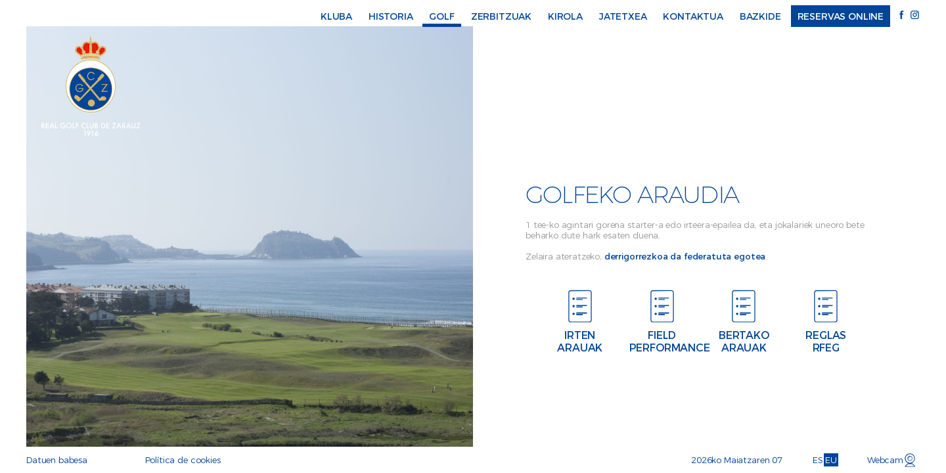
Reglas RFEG (828, 341)
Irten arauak (582, 341)
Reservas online (841, 16)
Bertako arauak (746, 341)
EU (831, 460)
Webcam (885, 460)
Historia (391, 16)
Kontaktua (693, 16)
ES (818, 460)
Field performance (664, 341)
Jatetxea (623, 16)
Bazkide (760, 16)
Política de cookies (183, 460)
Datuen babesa (56, 460)
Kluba (336, 16)
